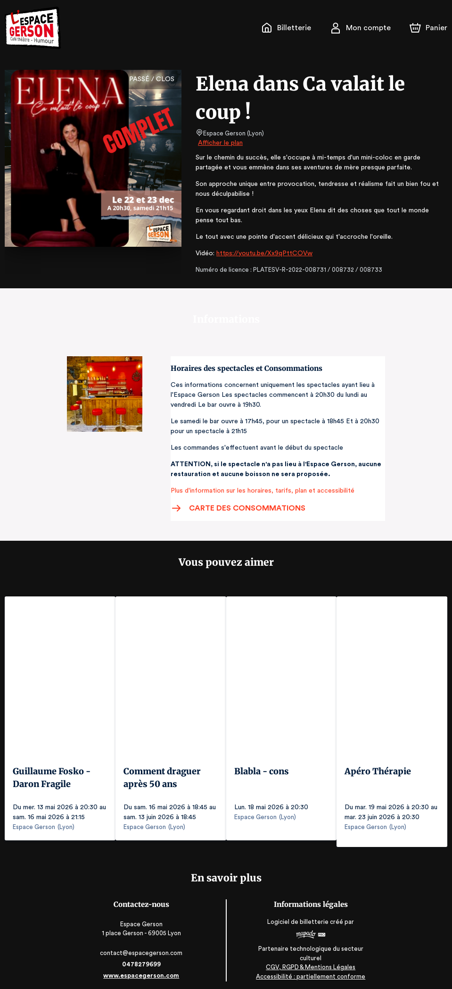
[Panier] (428, 27)
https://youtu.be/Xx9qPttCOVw (260, 253)
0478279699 (142, 957)
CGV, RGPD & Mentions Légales (310, 960)
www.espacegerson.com (142, 968)
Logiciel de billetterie (298, 915)
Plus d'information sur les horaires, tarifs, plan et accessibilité (260, 490)
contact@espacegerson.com (142, 946)
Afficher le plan (219, 143)
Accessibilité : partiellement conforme (310, 969)
